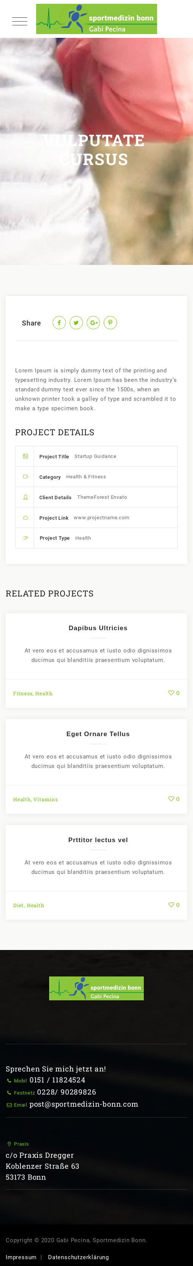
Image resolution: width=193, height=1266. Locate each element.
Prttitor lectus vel (98, 840)
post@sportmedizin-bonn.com (84, 1104)
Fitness (23, 693)
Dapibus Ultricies (98, 628)
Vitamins (45, 799)
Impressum (21, 1257)
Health (44, 693)
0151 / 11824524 (58, 1079)
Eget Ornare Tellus (98, 734)
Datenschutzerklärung (78, 1257)
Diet (18, 905)
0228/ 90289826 (66, 1091)
